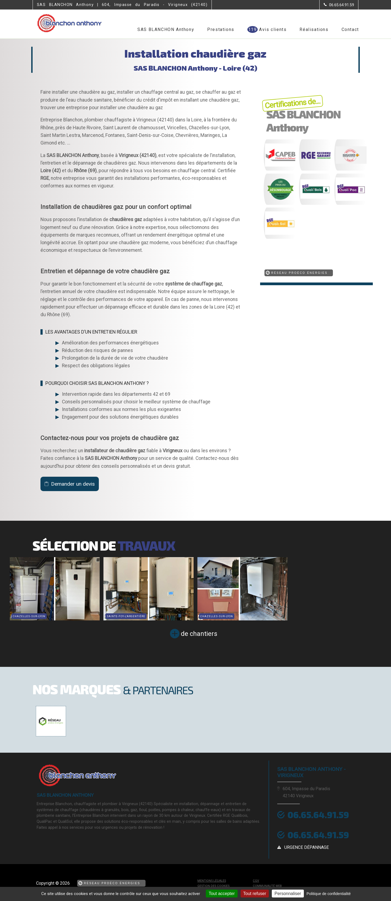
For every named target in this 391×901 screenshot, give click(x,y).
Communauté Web (267, 886)
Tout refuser (254, 893)
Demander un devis (73, 484)
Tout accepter (222, 893)
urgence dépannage (306, 847)
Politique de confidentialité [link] (329, 893)
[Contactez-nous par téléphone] (339, 5)
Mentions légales (211, 881)
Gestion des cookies (213, 886)
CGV (256, 881)
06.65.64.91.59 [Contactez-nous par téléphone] (318, 814)
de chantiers (199, 634)
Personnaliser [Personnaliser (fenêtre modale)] (288, 893)
